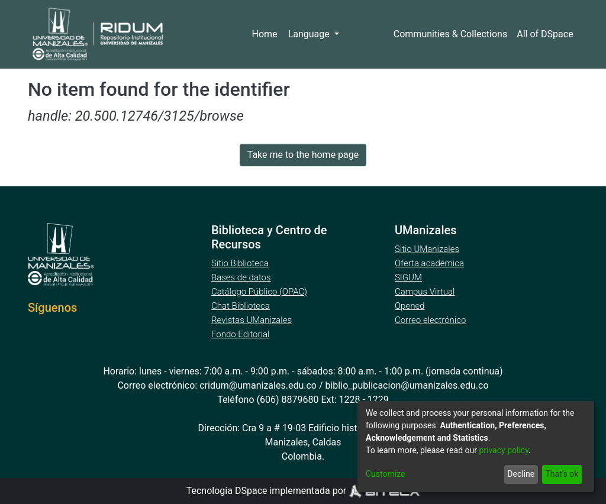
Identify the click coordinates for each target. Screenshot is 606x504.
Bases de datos (242, 277)
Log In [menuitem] (365, 34)
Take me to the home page (303, 154)
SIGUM (408, 277)
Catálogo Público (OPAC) (261, 292)
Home (268, 34)
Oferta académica (430, 263)
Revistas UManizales (251, 320)
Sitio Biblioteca (241, 263)
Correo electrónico (432, 320)
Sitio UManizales (427, 249)
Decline (518, 474)
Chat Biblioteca (241, 306)
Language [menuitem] (313, 34)
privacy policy (510, 450)
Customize (385, 474)
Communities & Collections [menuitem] (449, 34)
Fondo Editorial (241, 334)
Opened (411, 306)
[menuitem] (546, 34)
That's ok (560, 474)
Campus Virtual (425, 292)
